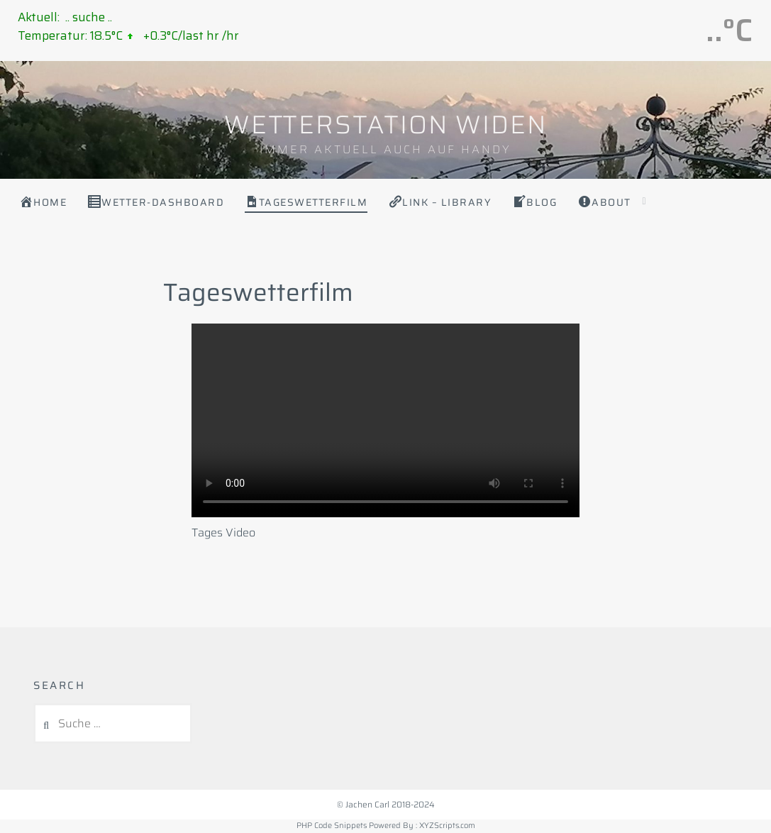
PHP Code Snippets (331, 826)
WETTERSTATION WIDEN (385, 124)
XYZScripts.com (447, 826)
